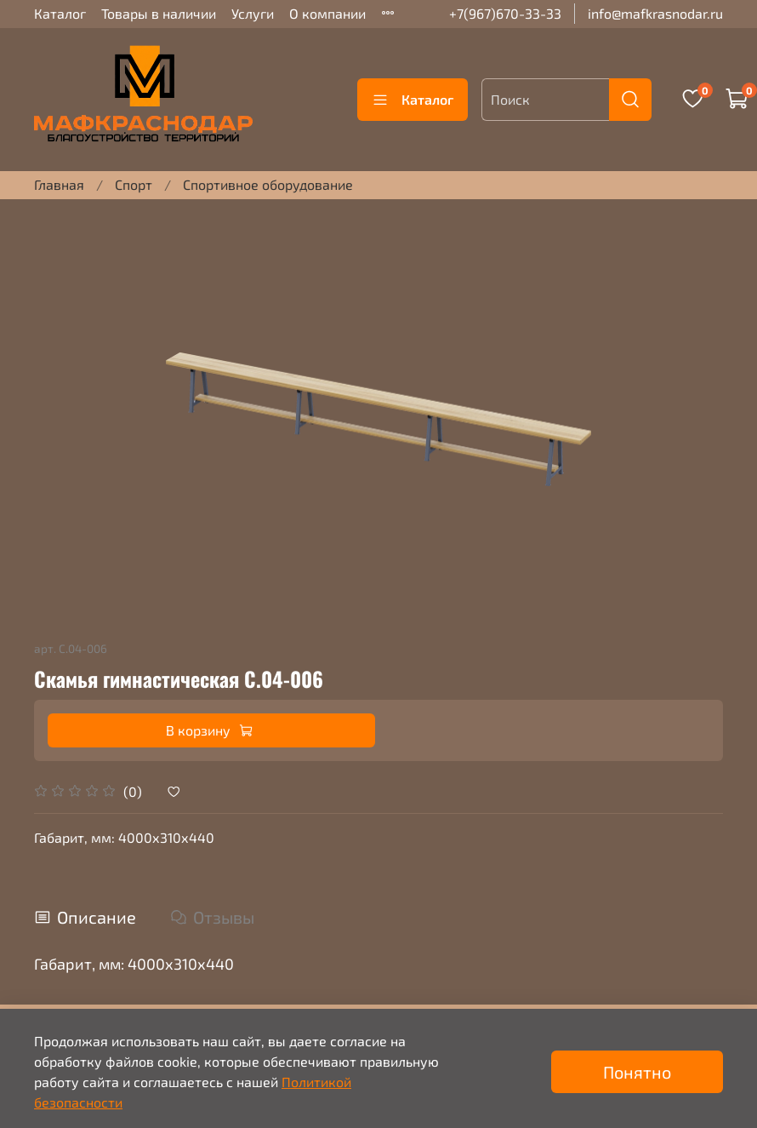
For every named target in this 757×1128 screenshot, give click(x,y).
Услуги (252, 13)
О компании (327, 13)
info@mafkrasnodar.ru (655, 13)
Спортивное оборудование (268, 184)
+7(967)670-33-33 (505, 13)
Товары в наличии (158, 13)
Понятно (637, 1072)
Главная (59, 184)
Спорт (133, 184)
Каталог (60, 13)
